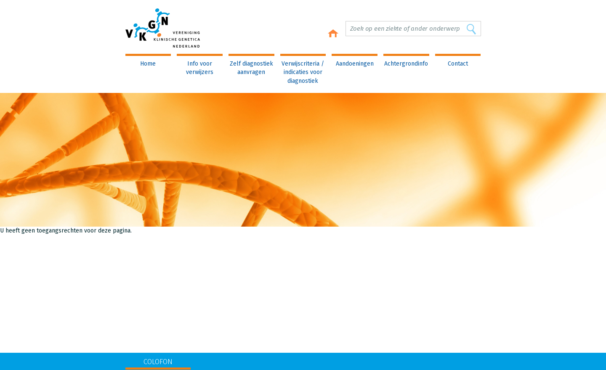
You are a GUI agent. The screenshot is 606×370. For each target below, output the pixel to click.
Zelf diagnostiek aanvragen (251, 68)
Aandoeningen (355, 63)
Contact (458, 63)
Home (148, 63)
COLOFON (158, 361)
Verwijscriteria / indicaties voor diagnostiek (303, 72)
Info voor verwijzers (199, 68)
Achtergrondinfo (406, 63)
